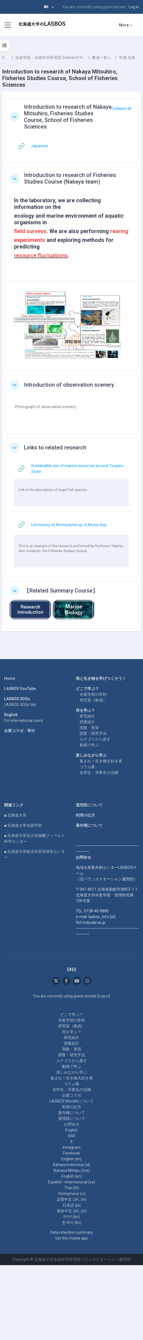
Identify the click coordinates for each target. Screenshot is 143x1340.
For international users (23, 720)
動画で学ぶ (89, 745)
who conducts (30, 551)
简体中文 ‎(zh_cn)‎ (72, 1211)
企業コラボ (71, 1095)
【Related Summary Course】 (61, 590)
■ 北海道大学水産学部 (23, 825)
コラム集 (87, 767)
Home (9, 678)
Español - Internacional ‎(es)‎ (71, 1182)
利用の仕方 (85, 815)
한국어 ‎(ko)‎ (71, 1222)
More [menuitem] (124, 25)
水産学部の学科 (93, 694)
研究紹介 (87, 716)
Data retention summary (71, 1232)
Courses (5, 57)
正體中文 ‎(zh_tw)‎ (71, 1199)
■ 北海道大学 (15, 815)
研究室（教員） (93, 700)
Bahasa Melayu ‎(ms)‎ (72, 1170)
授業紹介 (87, 722)
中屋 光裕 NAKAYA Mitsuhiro (130, 57)
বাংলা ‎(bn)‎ (71, 1217)
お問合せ (71, 1124)
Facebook (71, 1153)
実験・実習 (89, 727)
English (71, 1130)
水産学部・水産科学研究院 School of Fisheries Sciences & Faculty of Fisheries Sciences (50, 57)
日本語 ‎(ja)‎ (72, 1205)
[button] (49, 7)
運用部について (89, 805)
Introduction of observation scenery (69, 384)
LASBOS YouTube (20, 688)
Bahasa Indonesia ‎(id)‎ (71, 1164)
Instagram (71, 1147)
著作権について (89, 825)
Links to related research (55, 447)
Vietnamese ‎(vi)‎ (71, 1193)
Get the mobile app (71, 1238)
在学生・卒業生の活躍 (99, 772)
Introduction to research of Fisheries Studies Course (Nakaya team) (70, 178)
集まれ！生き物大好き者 (101, 761)
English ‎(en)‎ (71, 1159)
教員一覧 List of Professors (102, 57)
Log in (134, 7)
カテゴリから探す (95, 739)
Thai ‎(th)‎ (71, 1188)
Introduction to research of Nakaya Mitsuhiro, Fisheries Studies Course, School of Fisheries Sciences (68, 116)
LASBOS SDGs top (20, 704)
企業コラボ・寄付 (19, 730)
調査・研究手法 (93, 733)
